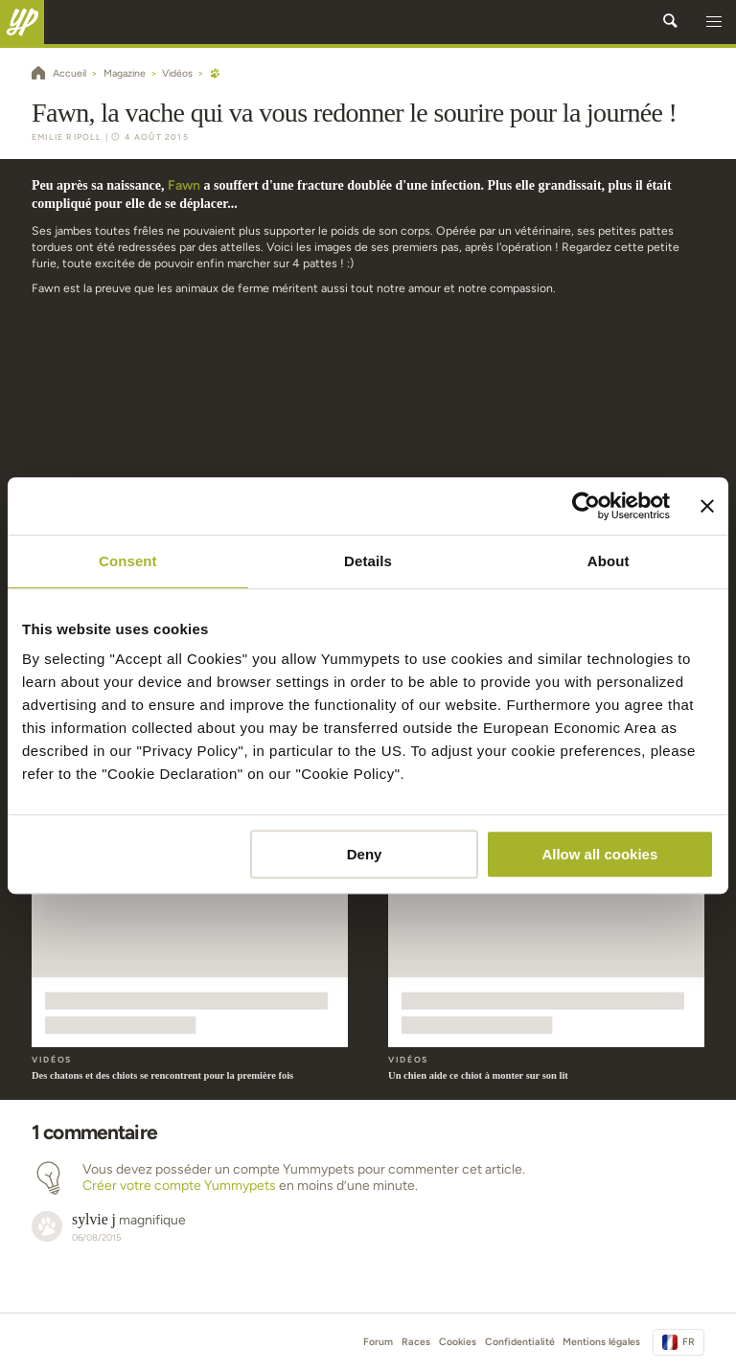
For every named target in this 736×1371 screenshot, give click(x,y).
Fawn (184, 185)
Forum (378, 1342)
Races (416, 1342)
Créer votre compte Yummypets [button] (179, 1185)
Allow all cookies (599, 854)
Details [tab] (368, 561)
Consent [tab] (128, 561)
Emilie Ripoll (67, 137)
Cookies (457, 1342)
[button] (714, 22)
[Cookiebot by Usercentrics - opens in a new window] (586, 505)
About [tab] (608, 561)
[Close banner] (707, 506)
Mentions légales (601, 1342)
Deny (364, 854)
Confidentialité (520, 1342)
